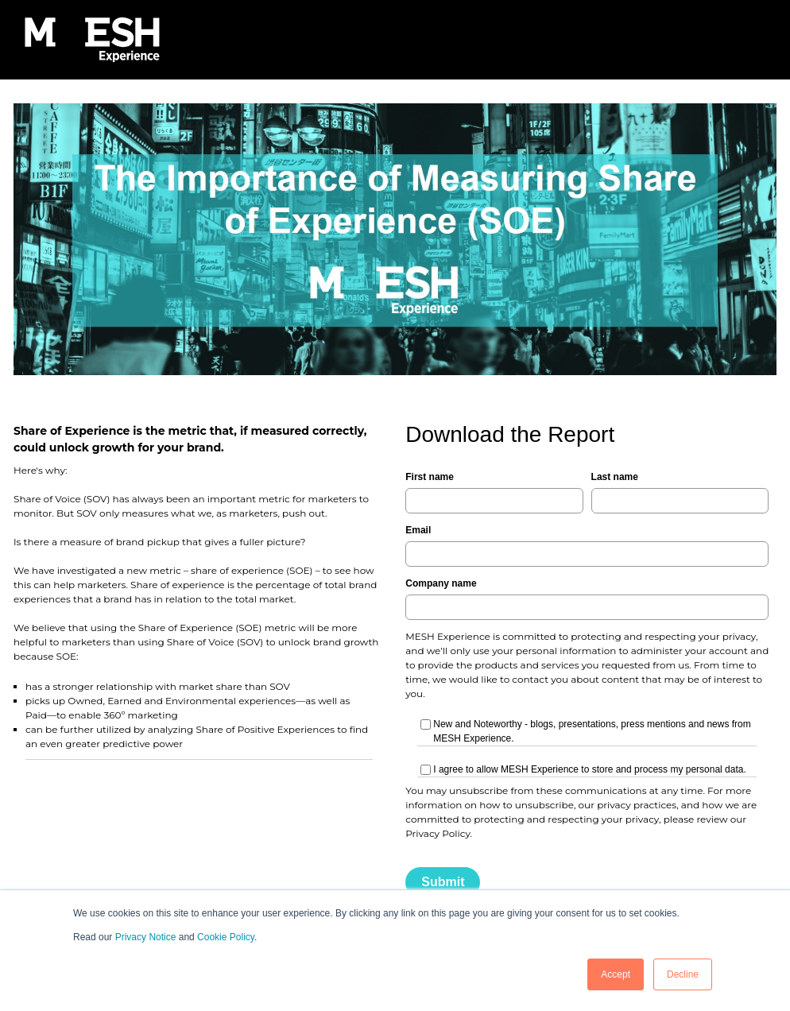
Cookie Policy (225, 937)
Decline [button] (683, 974)
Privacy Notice (145, 937)
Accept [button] (615, 974)
